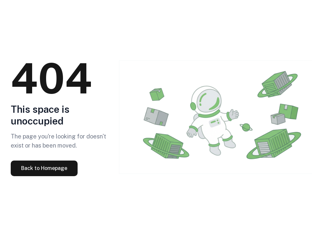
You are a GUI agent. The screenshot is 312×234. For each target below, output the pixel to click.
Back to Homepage (44, 168)
